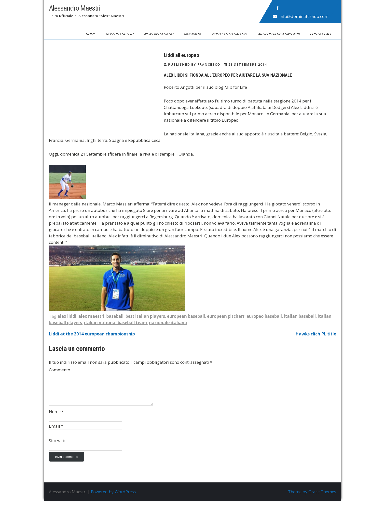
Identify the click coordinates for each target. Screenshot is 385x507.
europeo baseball (264, 316)
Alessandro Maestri (74, 8)
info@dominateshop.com (304, 16)
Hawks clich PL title (315, 334)
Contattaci (321, 34)
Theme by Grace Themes (312, 497)
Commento (59, 370)
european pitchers (226, 316)
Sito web (57, 446)
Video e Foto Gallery (229, 34)
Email (56, 432)
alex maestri (91, 316)
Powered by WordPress (113, 497)
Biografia (192, 34)
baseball (115, 316)
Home (90, 34)
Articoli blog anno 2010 (279, 34)
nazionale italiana (168, 322)
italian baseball (300, 316)
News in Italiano (159, 34)
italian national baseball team (115, 322)
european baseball (186, 316)
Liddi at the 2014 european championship (92, 334)
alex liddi (66, 316)
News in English (120, 34)
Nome (56, 417)
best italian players (145, 316)
